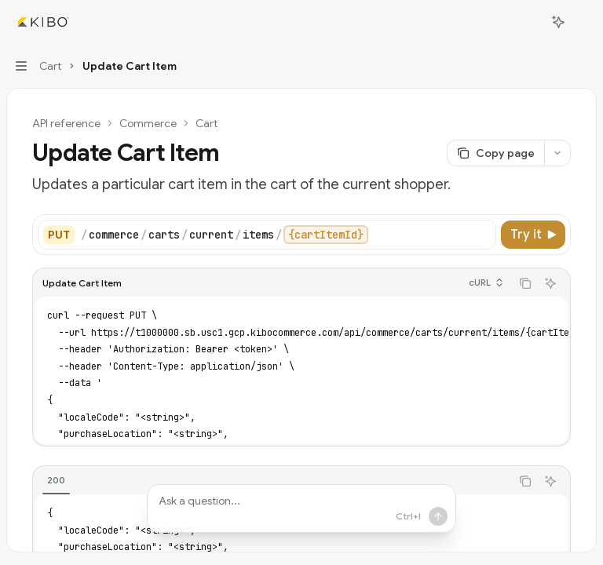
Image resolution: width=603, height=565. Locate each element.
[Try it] (533, 235)
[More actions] (582, 22)
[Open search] (529, 22)
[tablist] (272, 481)
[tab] (56, 480)
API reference (66, 123)
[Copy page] (495, 153)
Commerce (148, 123)
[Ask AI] (550, 283)
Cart (206, 123)
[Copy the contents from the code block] (525, 283)
